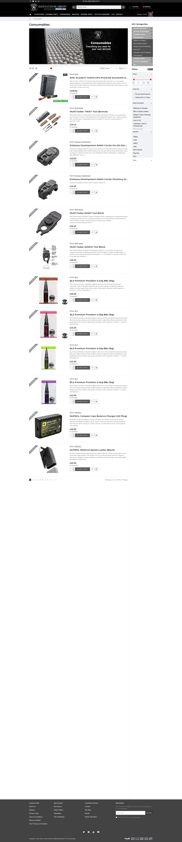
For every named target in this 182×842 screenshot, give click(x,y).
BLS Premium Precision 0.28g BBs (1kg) (108, 401)
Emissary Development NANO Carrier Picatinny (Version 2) (108, 208)
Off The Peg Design (68, 838)
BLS (95, 349)
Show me (136, 89)
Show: (121, 68)
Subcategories (138, 103)
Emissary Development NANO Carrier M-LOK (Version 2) (108, 160)
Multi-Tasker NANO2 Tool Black (107, 304)
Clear (150, 69)
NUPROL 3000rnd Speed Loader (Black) (108, 594)
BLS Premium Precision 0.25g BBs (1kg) (108, 449)
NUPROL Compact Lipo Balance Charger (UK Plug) (108, 546)
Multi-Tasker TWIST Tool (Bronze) (108, 111)
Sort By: (103, 68)
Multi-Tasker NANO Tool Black (106, 256)
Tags (134, 160)
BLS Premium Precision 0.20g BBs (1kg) (108, 498)
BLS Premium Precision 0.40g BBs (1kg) (108, 353)
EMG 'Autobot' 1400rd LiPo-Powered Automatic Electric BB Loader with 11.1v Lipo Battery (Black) (99, 77)
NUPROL (97, 543)
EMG (76, 74)
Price (135, 74)
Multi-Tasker (98, 108)
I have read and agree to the (128, 817)
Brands (135, 131)
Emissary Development (102, 156)
